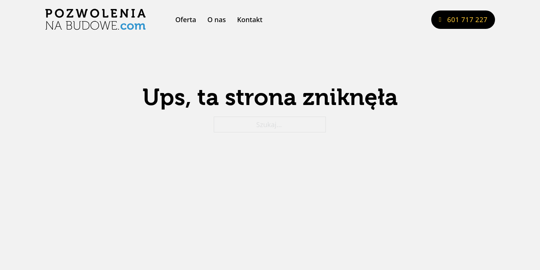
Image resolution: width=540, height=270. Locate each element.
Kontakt (249, 19)
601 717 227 (463, 19)
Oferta (185, 19)
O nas (216, 19)
